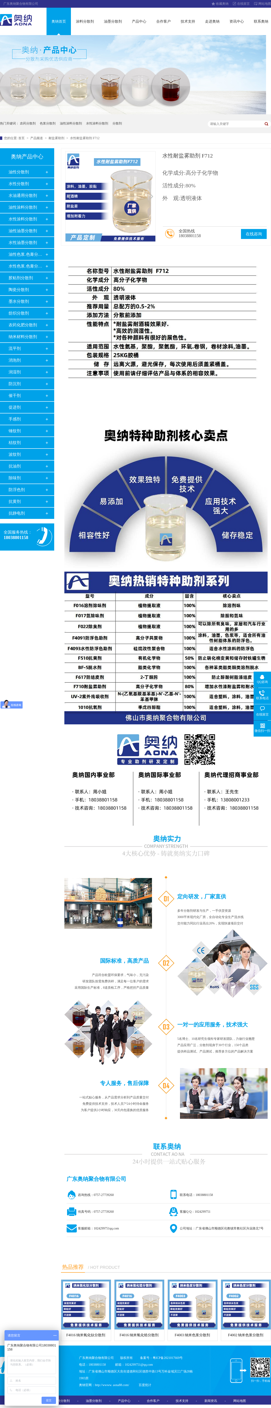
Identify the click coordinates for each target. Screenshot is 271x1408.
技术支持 (188, 21)
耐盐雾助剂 (57, 138)
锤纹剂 (15, 431)
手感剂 (15, 419)
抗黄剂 (15, 501)
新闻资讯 (210, 1401)
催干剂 (15, 395)
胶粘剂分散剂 (21, 278)
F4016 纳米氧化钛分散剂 (85, 1335)
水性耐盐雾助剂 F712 (84, 138)
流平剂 (15, 348)
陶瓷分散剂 (19, 289)
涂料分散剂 (85, 21)
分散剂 (117, 123)
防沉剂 (15, 384)
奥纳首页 (58, 21)
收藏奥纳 (222, 3)
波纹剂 (15, 454)
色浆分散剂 (48, 123)
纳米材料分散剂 (23, 336)
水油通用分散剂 (23, 195)
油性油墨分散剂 (23, 231)
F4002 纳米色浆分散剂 (246, 1335)
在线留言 (243, 3)
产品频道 (37, 138)
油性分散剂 (19, 172)
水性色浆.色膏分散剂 (27, 266)
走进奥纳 (212, 21)
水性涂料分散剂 (97, 123)
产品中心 (139, 21)
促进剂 (15, 407)
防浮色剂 (17, 489)
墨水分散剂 (19, 301)
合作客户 (163, 21)
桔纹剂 (15, 442)
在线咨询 (254, 234)
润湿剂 (15, 372)
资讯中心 (236, 21)
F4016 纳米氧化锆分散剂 (139, 1335)
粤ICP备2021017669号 (168, 1358)
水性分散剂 (19, 183)
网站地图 (264, 3)
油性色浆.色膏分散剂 (27, 254)
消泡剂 (15, 360)
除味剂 (15, 478)
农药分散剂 (28, 123)
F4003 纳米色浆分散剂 (192, 1335)
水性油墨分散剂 (23, 242)
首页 (22, 138)
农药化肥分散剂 (23, 325)
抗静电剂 (17, 513)
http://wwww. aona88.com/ (112, 1385)
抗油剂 (15, 466)
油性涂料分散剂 (71, 123)
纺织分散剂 (19, 313)
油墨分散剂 (113, 21)
